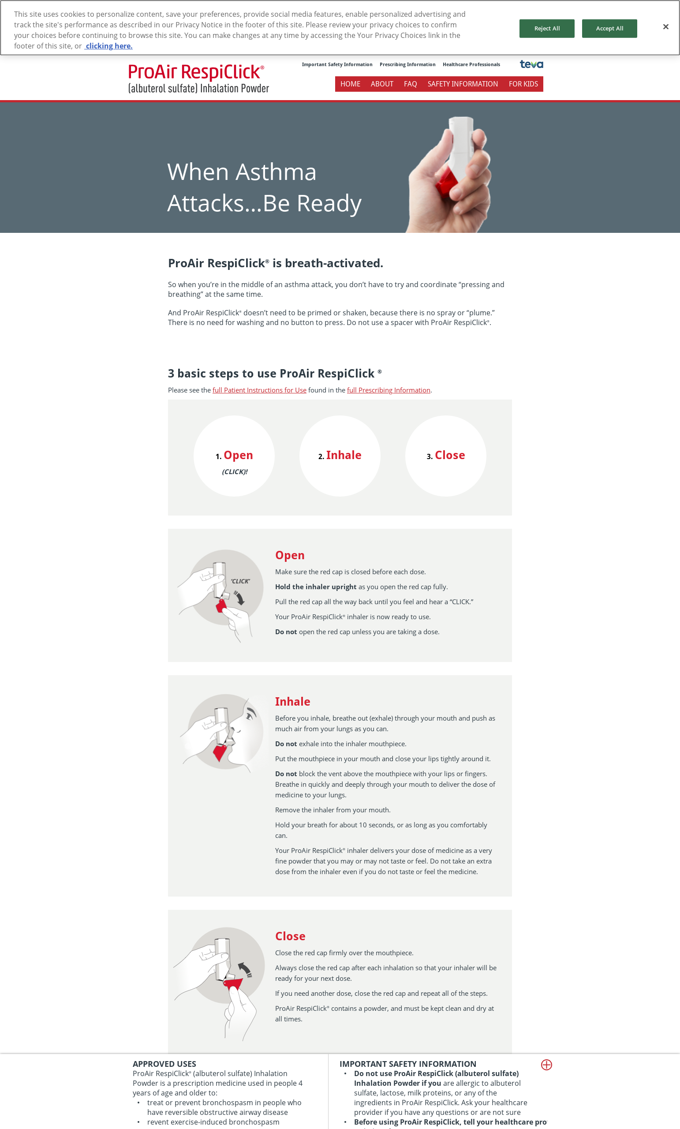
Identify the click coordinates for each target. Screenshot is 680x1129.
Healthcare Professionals (471, 64)
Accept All (610, 28)
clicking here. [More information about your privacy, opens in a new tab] (108, 46)
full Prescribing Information (388, 389)
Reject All (547, 28)
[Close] (666, 27)
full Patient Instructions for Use (259, 389)
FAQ (410, 84)
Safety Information (463, 84)
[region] (340, 28)
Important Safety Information (337, 64)
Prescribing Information (408, 64)
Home (350, 84)
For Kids (523, 84)
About (382, 84)
